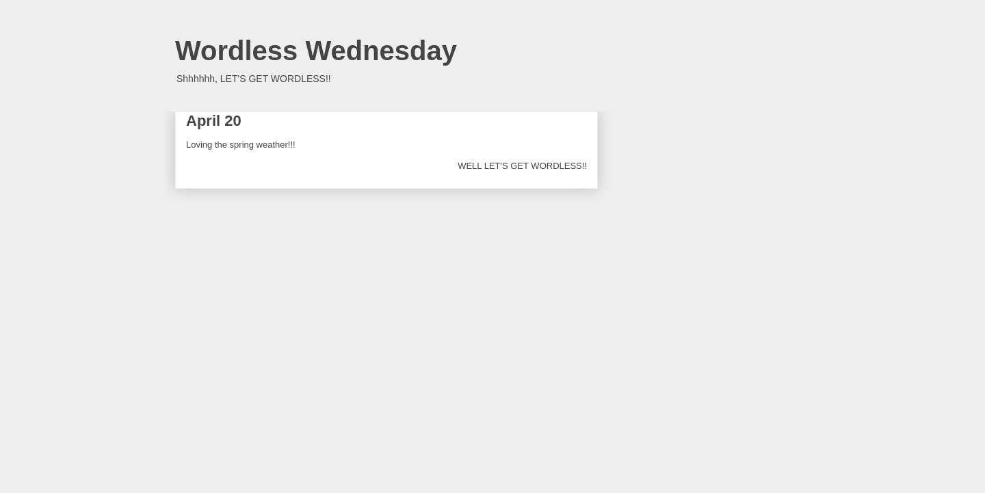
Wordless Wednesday (316, 51)
